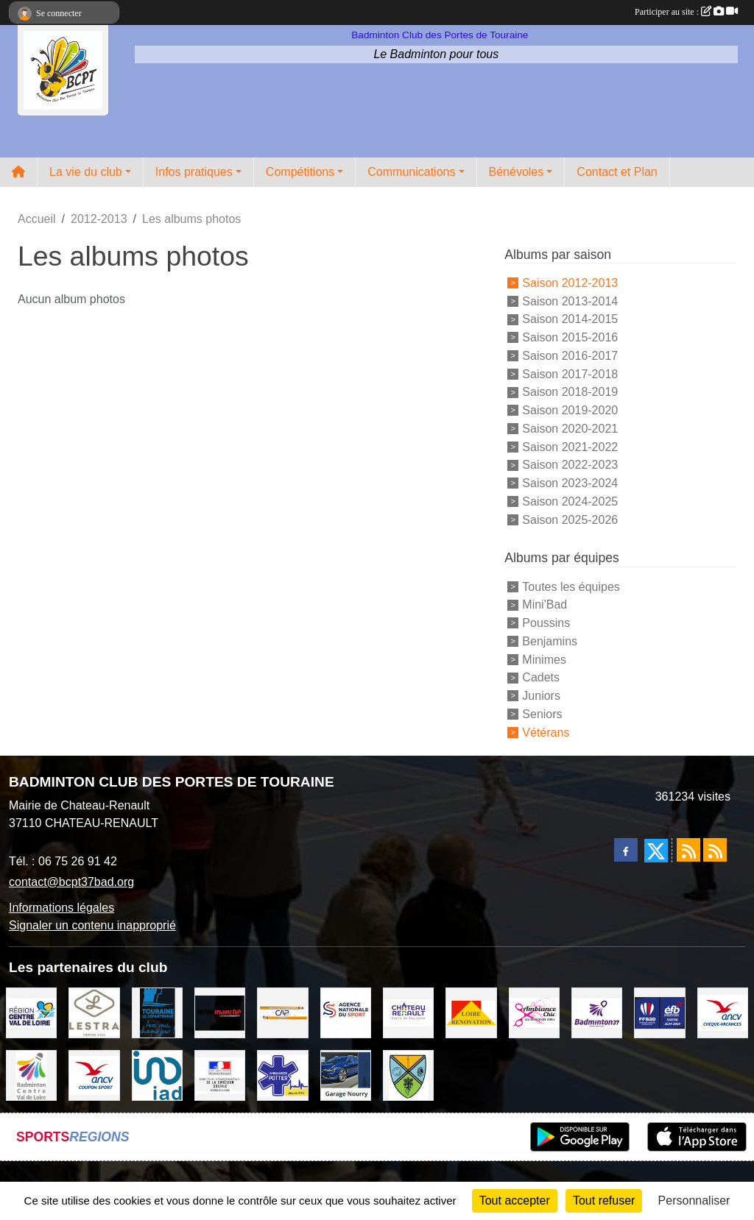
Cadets (541, 677)
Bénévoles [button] (516, 172)
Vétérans (545, 732)
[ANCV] (722, 1011)
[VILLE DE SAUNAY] (408, 1074)
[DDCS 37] (219, 1074)
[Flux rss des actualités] (688, 850)
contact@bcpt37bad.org (71, 882)
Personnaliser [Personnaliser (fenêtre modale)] (694, 1200)
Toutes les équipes (571, 586)
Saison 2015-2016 (570, 337)
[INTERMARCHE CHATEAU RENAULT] (219, 1011)
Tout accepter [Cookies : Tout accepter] (514, 1200)
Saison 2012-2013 (570, 283)
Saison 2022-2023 (570, 464)
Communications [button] (411, 172)
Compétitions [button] (300, 172)
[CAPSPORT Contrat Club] (282, 1011)
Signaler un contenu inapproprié (92, 925)
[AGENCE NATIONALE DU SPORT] (345, 1011)
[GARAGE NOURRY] (345, 1074)
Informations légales (61, 907)
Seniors (542, 714)
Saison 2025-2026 (570, 519)
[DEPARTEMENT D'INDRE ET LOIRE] (157, 1011)
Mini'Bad (544, 604)
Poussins (546, 623)
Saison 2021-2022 (570, 446)
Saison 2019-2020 (570, 410)
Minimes (544, 659)
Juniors (541, 695)
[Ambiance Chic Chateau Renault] (534, 1011)
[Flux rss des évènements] (715, 850)
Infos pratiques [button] (194, 172)
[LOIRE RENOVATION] (470, 1011)
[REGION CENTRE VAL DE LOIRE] (31, 1011)
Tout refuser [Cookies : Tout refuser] (604, 1200)
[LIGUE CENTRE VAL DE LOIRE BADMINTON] (31, 1074)
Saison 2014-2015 (570, 319)
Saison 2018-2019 (570, 392)
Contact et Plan (617, 172)
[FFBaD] (659, 1011)
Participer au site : (686, 12)
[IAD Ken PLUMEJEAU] (157, 1074)
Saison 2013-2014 (570, 300)
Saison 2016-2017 (570, 356)
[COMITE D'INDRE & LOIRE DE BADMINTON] (596, 1011)
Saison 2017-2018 (570, 373)
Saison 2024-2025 (570, 501)
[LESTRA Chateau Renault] (93, 1011)
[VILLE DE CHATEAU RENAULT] (408, 1011)
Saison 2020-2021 (570, 428)
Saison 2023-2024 (570, 483)
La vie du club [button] (85, 172)
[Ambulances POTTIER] (282, 1074)
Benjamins (549, 641)
